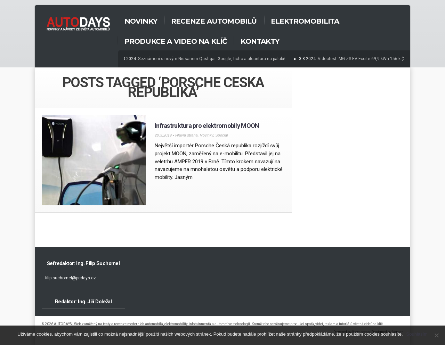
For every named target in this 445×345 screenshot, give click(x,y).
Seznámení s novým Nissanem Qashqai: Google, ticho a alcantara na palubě (212, 58)
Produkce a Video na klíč (175, 41)
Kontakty (260, 41)
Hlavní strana (186, 135)
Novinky (140, 21)
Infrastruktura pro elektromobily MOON (207, 125)
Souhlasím (417, 334)
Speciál (221, 135)
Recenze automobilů (214, 21)
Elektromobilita (305, 21)
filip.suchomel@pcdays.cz (70, 278)
